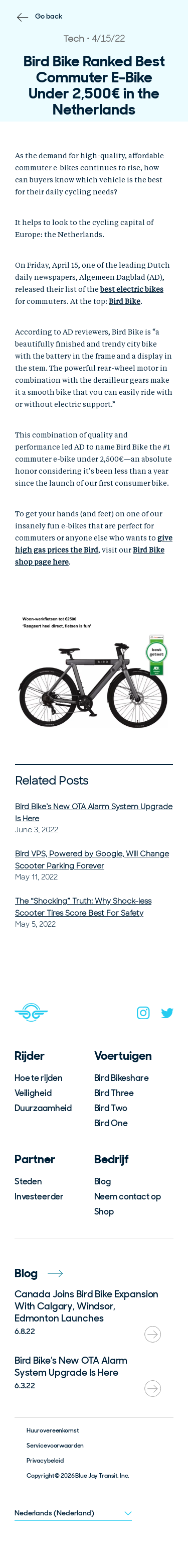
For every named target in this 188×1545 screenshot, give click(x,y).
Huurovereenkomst (53, 1430)
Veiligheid (33, 1092)
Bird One (111, 1123)
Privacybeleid (45, 1461)
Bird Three (114, 1092)
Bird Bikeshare (121, 1077)
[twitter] (167, 1015)
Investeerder (39, 1196)
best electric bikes (131, 289)
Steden (28, 1181)
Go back (49, 16)
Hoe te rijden (39, 1077)
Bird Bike (124, 301)
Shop (104, 1211)
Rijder (30, 1055)
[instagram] (143, 1015)
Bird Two (110, 1108)
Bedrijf (111, 1159)
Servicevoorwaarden (55, 1446)
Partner (35, 1159)
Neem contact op (127, 1196)
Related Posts (51, 781)
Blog (102, 1181)
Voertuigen (123, 1055)
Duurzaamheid (43, 1108)
